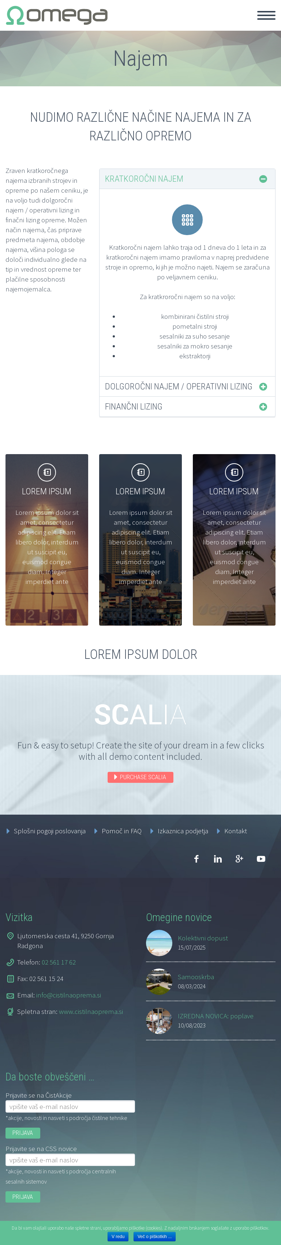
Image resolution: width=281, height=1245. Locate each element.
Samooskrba (196, 976)
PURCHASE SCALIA (143, 777)
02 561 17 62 (59, 962)
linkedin (217, 859)
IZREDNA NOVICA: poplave (216, 1015)
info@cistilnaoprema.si (68, 995)
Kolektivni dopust (203, 937)
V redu (118, 1236)
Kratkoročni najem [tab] (144, 179)
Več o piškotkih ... (155, 1236)
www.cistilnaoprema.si (91, 1011)
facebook (196, 859)
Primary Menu (266, 15)
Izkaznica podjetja (183, 830)
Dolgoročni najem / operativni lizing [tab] (178, 386)
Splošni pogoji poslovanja (50, 830)
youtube (260, 859)
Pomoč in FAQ (122, 830)
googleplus (239, 859)
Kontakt (235, 830)
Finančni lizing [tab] (133, 406)
